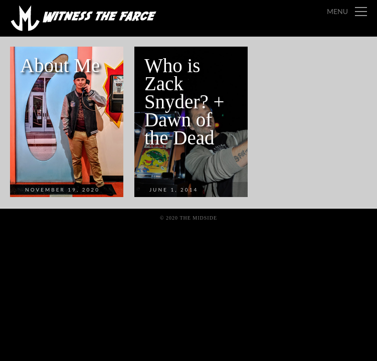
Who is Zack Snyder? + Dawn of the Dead (184, 101)
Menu (337, 11)
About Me (60, 65)
